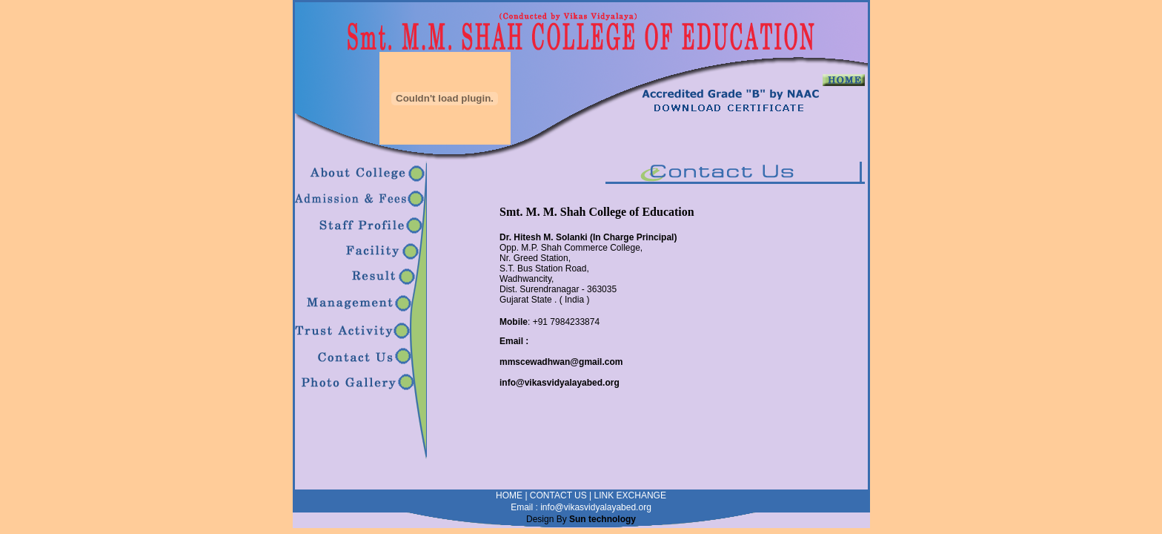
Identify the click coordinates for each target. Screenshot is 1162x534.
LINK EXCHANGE (630, 495)
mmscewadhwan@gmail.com (560, 362)
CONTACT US (558, 495)
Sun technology (602, 519)
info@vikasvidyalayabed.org (559, 383)
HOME (509, 495)
